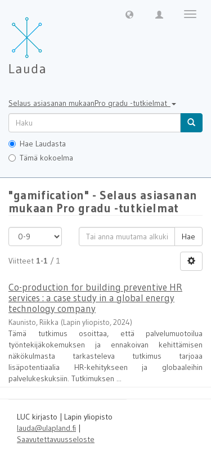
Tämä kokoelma (40, 158)
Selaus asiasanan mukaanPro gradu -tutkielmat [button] (92, 103)
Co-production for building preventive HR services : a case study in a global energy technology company (95, 297)
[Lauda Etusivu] (50, 39)
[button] (129, 14)
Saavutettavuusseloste (56, 439)
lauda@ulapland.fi (46, 428)
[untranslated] (94, 122)
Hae (188, 236)
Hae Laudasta (37, 144)
